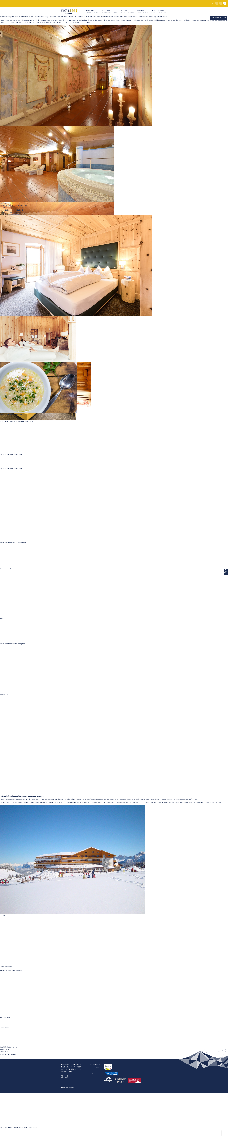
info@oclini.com (66, 1071)
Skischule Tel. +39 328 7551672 (71, 1065)
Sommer (142, 11)
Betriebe (109, 11)
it (216, 3)
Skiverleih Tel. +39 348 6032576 (71, 1067)
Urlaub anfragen (218, 18)
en (220, 3)
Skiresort (92, 11)
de (224, 3)
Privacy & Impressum (68, 1087)
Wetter (90, 1074)
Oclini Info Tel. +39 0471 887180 (71, 1069)
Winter (127, 11)
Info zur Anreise (93, 1065)
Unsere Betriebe (93, 1068)
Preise (90, 1071)
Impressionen (158, 11)
